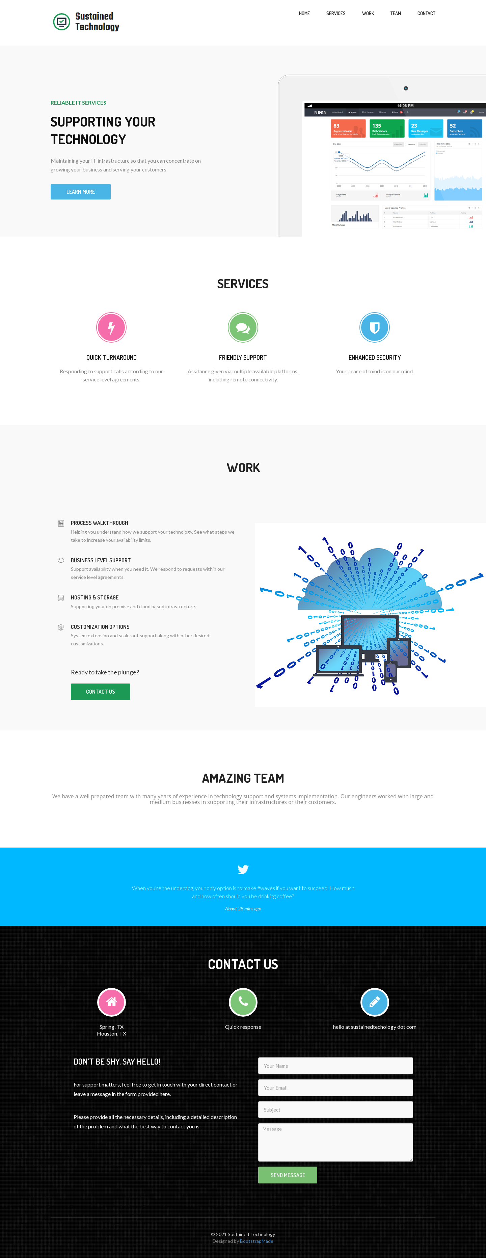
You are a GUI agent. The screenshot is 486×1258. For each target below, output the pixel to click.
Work (368, 13)
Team (395, 13)
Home (304, 13)
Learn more (80, 191)
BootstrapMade (256, 1241)
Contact (426, 13)
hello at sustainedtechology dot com (374, 1026)
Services (336, 13)
